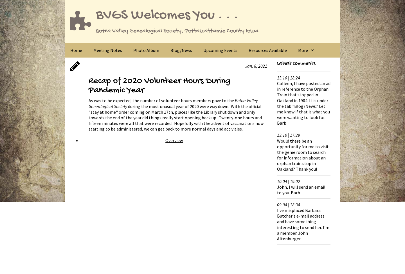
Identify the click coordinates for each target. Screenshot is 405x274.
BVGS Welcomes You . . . (167, 15)
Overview (174, 140)
